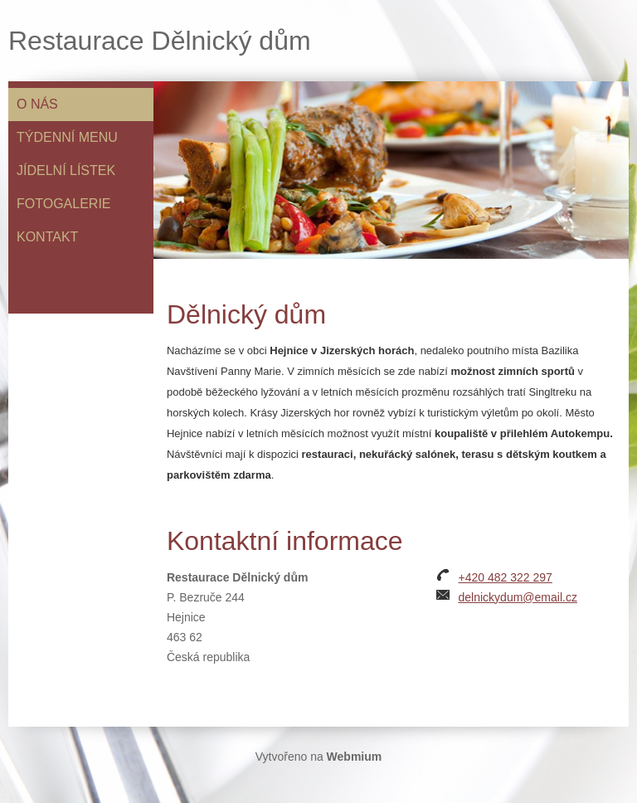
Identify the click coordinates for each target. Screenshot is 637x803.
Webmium (354, 756)
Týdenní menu (67, 137)
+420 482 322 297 (505, 577)
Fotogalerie (64, 204)
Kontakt (47, 237)
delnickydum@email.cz (518, 597)
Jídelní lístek (66, 170)
